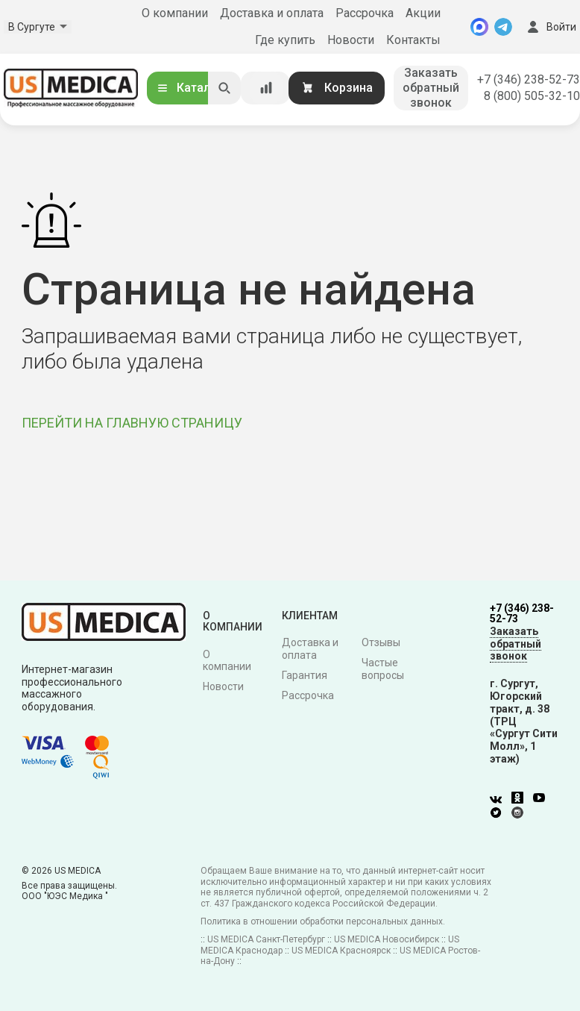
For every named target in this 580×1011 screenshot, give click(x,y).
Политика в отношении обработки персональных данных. (323, 921)
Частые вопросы (383, 669)
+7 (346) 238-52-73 (528, 79)
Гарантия (304, 675)
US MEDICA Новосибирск (386, 939)
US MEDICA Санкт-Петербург (266, 939)
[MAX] (479, 27)
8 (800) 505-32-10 (532, 96)
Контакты (413, 40)
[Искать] (224, 88)
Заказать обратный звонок (431, 88)
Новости (350, 40)
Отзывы (381, 642)
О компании (175, 13)
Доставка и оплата (272, 13)
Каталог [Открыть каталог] (189, 88)
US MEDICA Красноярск (341, 950)
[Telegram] (503, 27)
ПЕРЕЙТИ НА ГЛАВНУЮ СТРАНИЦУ (132, 423)
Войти (550, 27)
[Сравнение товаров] (266, 88)
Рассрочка (364, 13)
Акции (423, 13)
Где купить (285, 40)
